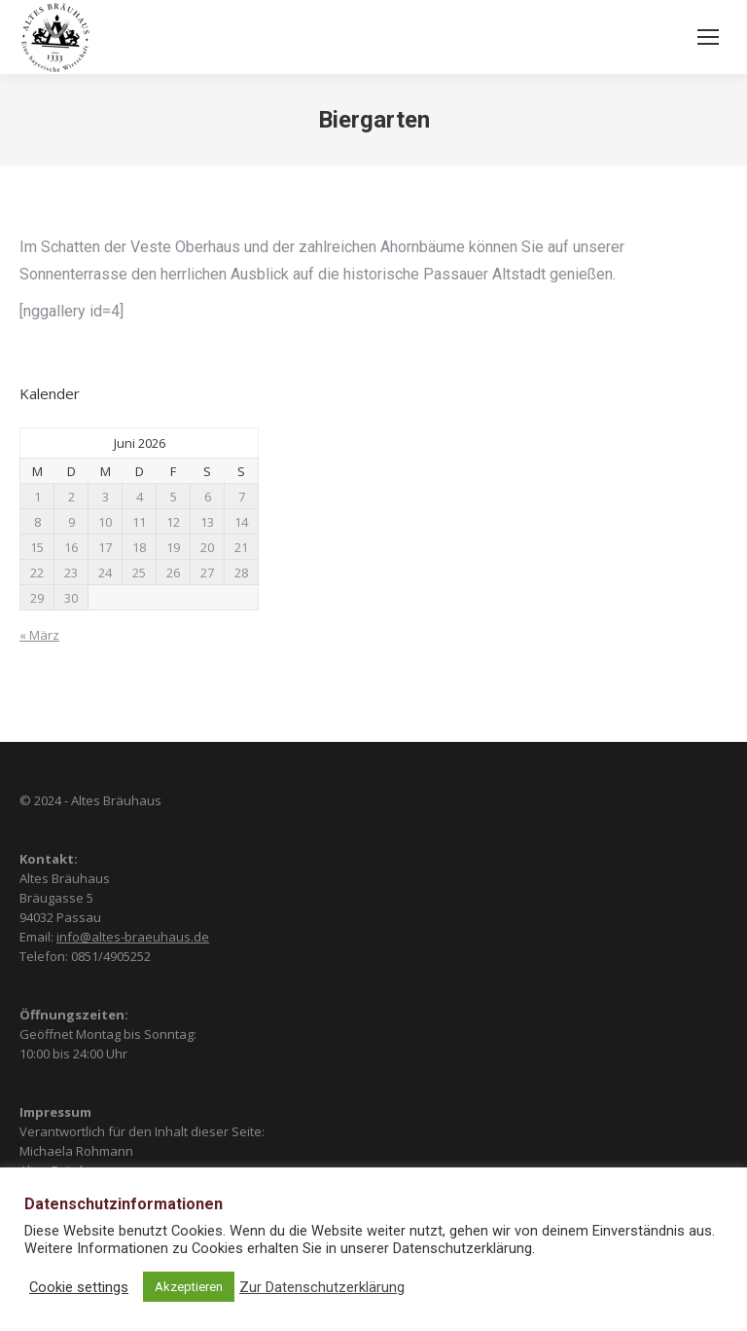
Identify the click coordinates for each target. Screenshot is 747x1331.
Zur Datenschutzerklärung (322, 1287)
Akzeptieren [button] (189, 1286)
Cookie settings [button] (78, 1287)
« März (39, 635)
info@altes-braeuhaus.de (132, 936)
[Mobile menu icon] (708, 37)
